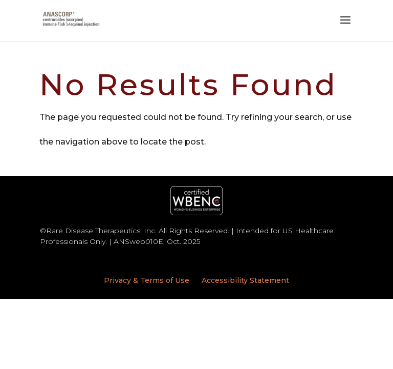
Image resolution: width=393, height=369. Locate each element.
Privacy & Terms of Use (146, 280)
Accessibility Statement (245, 280)
